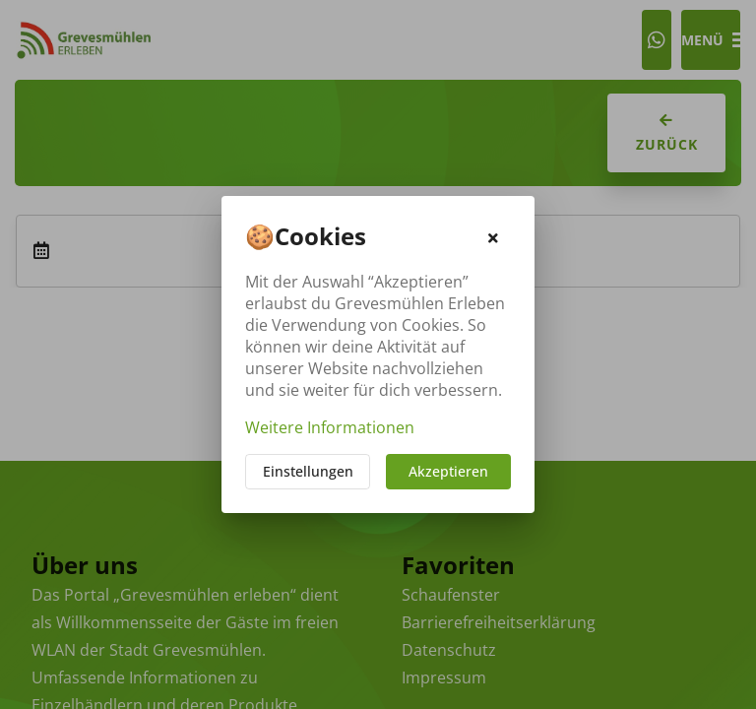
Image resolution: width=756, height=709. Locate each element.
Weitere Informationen (329, 427)
